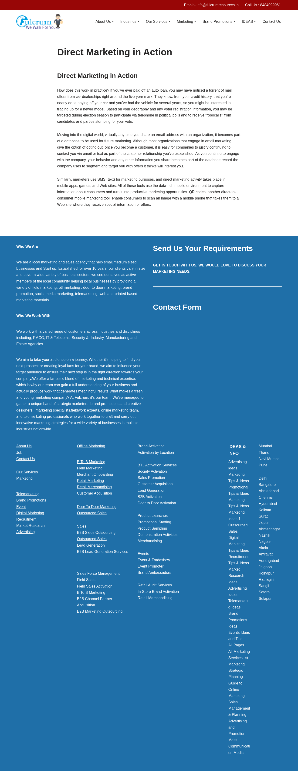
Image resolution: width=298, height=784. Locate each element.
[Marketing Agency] (39, 21)
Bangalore (267, 486)
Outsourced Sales (92, 514)
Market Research (30, 526)
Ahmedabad (269, 492)
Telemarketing (28, 495)
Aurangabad (269, 562)
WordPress (58, 778)
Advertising (25, 533)
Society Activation (152, 472)
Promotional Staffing (154, 523)
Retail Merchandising (94, 488)
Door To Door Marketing (97, 508)
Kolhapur (266, 574)
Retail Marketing (90, 482)
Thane (264, 453)
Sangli (264, 587)
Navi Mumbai (269, 460)
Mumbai (265, 447)
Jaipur (264, 524)
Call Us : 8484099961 (263, 5)
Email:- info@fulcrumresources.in (210, 5)
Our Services (27, 473)
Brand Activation (151, 447)
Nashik (264, 536)
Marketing (24, 479)
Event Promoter (150, 567)
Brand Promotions (31, 501)
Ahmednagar (269, 530)
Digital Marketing (30, 514)
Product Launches (153, 517)
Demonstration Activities (157, 536)
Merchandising (150, 542)
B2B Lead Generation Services (102, 553)
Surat (263, 517)
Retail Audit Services (155, 586)
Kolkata (265, 511)
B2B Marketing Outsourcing (100, 612)
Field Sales (86, 581)
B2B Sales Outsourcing (96, 533)
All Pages (236, 646)
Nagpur (265, 543)
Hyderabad (268, 505)
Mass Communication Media (239, 747)
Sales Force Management (98, 574)
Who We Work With (33, 317)
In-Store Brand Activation (158, 593)
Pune (263, 466)
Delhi (263, 479)
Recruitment (26, 520)
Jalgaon (265, 568)
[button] (112, 22)
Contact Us (271, 21)
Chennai (266, 498)
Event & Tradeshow (154, 561)
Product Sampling (152, 529)
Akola (263, 549)
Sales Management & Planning (239, 709)
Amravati (266, 555)
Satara (264, 593)
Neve (20, 778)
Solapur (265, 599)
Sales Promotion (151, 479)
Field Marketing (89, 469)
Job (19, 453)
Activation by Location (156, 453)
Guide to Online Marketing (236, 690)
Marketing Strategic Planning (236, 671)
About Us (24, 447)
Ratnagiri (266, 580)
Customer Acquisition (94, 494)
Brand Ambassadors (154, 573)
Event (21, 508)
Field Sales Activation (94, 587)
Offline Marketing (91, 447)
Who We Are (27, 247)
